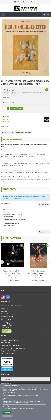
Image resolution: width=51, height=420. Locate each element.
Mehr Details (6, 132)
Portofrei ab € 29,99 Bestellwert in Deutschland (14, 348)
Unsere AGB (4, 314)
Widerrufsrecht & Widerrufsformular (11, 306)
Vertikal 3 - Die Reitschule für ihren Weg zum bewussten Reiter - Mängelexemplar (12, 273)
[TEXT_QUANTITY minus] (8, 108)
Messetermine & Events (7, 316)
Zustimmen (7, 412)
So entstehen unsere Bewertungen (10, 345)
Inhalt (25, 336)
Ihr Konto (26, 2)
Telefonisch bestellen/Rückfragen (10, 340)
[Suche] (44, 14)
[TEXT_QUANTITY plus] (8, 107)
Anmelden (35, 2)
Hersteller (5, 374)
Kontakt (25, 291)
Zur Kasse (18, 2)
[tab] (25, 302)
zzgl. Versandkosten (38, 93)
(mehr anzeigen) (42, 395)
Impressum (4, 311)
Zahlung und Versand (6, 319)
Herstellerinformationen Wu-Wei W (21, 132)
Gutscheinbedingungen (7, 353)
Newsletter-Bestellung (7, 343)
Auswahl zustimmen (7, 416)
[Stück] (5, 108)
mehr (20, 198)
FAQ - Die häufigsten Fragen (8, 351)
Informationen (25, 301)
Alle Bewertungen (44, 204)
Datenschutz (4, 308)
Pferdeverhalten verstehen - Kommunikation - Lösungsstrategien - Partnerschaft (38, 273)
